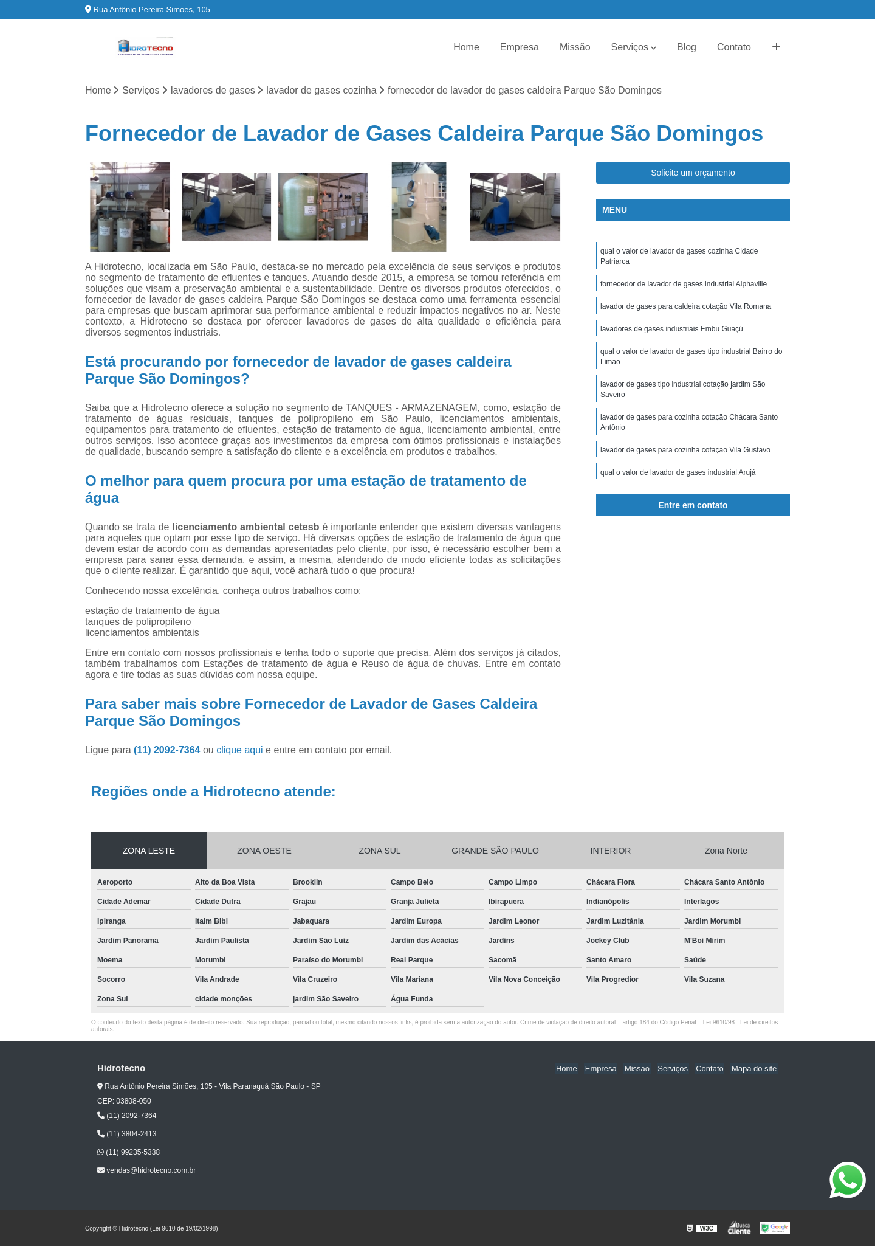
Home (466, 47)
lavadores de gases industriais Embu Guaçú (671, 332)
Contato (734, 47)
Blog (686, 47)
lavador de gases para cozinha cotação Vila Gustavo (685, 457)
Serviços (629, 47)
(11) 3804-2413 (126, 1134)
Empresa (519, 47)
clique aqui (239, 750)
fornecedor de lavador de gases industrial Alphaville (683, 286)
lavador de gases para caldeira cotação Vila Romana (685, 309)
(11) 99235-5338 (128, 1153)
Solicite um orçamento (693, 173)
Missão (575, 47)
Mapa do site (754, 1068)
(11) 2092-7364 (168, 750)
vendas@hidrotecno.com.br (146, 1171)
